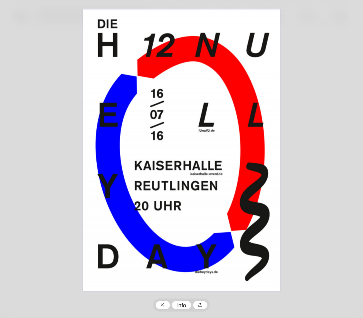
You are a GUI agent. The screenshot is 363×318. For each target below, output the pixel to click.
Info (181, 306)
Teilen (200, 305)
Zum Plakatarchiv (163, 305)
